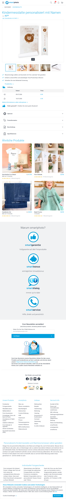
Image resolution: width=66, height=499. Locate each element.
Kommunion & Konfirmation (38, 416)
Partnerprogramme (23, 422)
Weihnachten (38, 404)
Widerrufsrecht (22, 429)
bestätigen (16, 336)
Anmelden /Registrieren (54, 417)
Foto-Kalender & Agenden (7, 425)
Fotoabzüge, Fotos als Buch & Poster (9, 416)
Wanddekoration (7, 408)
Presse (20, 420)
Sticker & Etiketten (8, 428)
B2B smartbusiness (24, 427)
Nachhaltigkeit (22, 408)
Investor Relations (23, 424)
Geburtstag (37, 421)
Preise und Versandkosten (54, 407)
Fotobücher (6, 404)
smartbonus (53, 429)
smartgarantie (54, 427)
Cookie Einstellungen (10, 495)
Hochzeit (36, 419)
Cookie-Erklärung (23, 413)
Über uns (21, 404)
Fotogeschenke (7, 406)
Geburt (36, 423)
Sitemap (52, 420)
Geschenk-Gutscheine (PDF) (9, 431)
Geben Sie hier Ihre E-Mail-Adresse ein (24, 329)
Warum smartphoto (24, 406)
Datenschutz (22, 411)
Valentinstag (38, 408)
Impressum (21, 418)
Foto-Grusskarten (8, 413)
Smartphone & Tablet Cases (9, 419)
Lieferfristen (53, 410)
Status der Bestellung (56, 422)
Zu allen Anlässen (39, 426)
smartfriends (53, 425)
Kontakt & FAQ (54, 404)
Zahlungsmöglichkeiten (57, 414)
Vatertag (36, 413)
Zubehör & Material (8, 422)
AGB (19, 415)
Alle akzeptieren (57, 495)
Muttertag (37, 411)
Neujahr (36, 406)
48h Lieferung (54, 412)
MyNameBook (7, 411)
